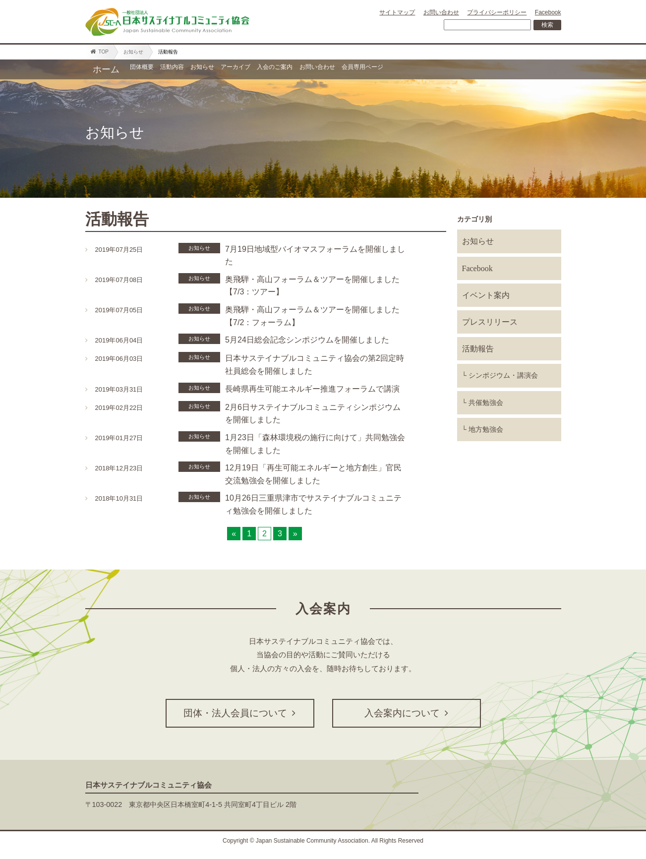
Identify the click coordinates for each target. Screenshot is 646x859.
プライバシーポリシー (497, 12)
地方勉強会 (486, 429)
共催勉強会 (486, 402)
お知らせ (133, 52)
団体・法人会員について (239, 713)
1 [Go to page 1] (249, 533)
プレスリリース (490, 322)
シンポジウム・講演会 (503, 375)
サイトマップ (397, 12)
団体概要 (152, 69)
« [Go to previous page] (234, 533)
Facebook (548, 12)
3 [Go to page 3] (280, 533)
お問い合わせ (441, 12)
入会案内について (406, 713)
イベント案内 (486, 295)
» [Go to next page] (295, 533)
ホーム (106, 69)
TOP (99, 52)
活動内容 (203, 69)
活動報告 (478, 348)
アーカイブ (308, 69)
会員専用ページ (513, 69)
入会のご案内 (372, 69)
